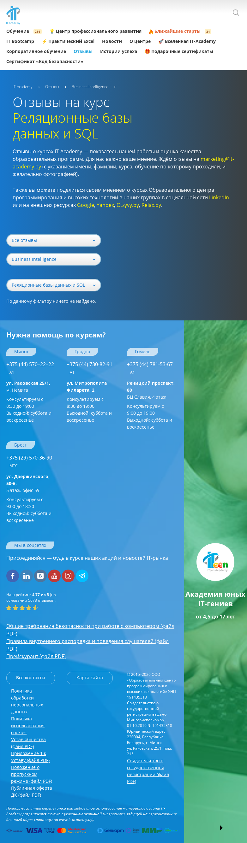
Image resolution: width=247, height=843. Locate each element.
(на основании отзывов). (31, 597)
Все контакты (30, 678)
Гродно (82, 351)
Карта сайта (89, 678)
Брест (20, 445)
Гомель (142, 351)
